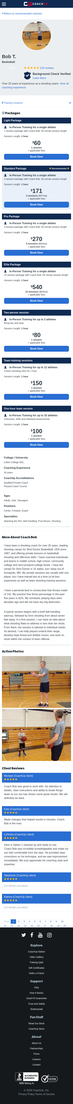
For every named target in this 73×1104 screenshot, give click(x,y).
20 (64, 926)
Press (36, 1054)
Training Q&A (36, 962)
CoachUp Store (36, 1028)
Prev (6, 921)
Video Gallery (36, 957)
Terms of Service (45, 1094)
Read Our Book (36, 1023)
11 (5, 926)
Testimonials (36, 1009)
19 (58, 926)
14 (25, 926)
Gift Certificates (36, 968)
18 (51, 926)
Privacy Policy (26, 1094)
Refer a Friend (36, 973)
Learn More (39, 78)
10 (62, 921)
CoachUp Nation (36, 951)
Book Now (36, 156)
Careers (36, 1059)
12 (12, 926)
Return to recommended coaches (22, 13)
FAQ (36, 987)
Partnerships (36, 1048)
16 (38, 926)
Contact (36, 1064)
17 (45, 926)
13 (18, 926)
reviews (47, 68)
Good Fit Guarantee (36, 998)
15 (31, 926)
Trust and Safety (36, 1003)
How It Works (36, 993)
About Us (36, 1043)
